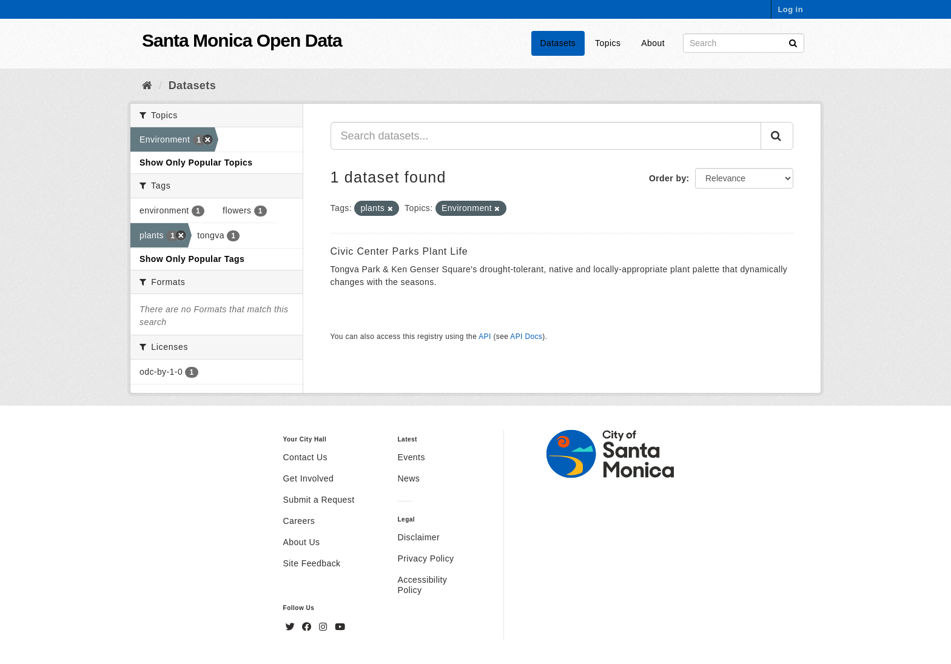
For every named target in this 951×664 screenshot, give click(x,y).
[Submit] (793, 42)
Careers (299, 521)
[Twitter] (291, 627)
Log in (790, 9)
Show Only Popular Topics (195, 162)
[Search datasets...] (546, 136)
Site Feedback (312, 563)
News (408, 478)
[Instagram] (324, 627)
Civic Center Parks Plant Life (399, 251)
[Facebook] (308, 627)
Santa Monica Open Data (242, 40)
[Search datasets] (743, 43)
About (653, 43)
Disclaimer (418, 537)
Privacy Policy (425, 558)
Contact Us (305, 457)
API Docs (526, 336)
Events (411, 457)
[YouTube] (340, 627)
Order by (668, 178)
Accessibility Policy (422, 585)
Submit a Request (319, 500)
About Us (301, 542)
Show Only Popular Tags (191, 259)
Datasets (558, 43)
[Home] (147, 85)
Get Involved (308, 478)
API (485, 336)
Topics (607, 43)
